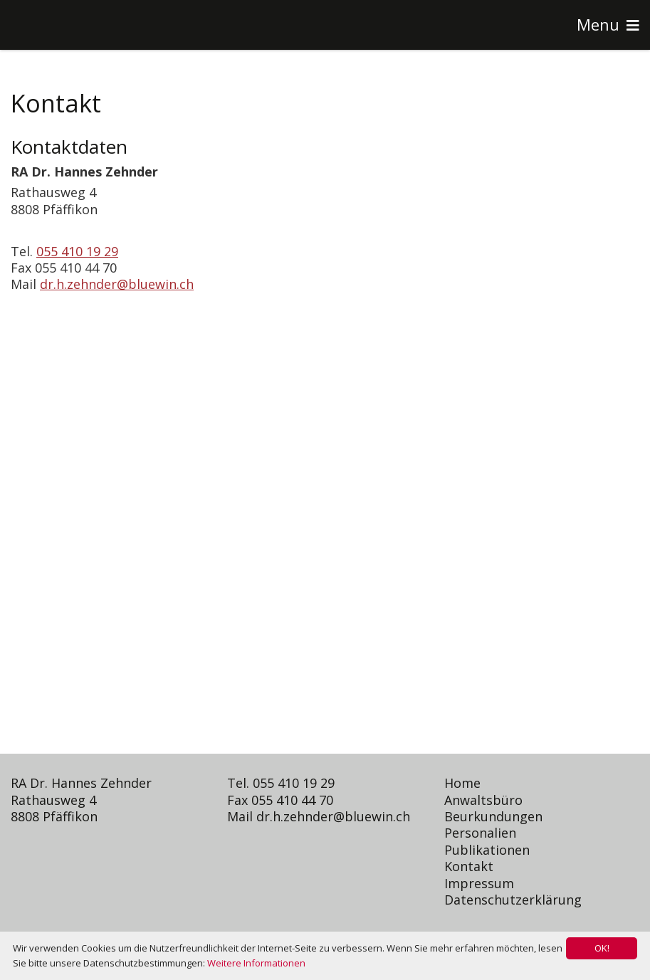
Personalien (480, 832)
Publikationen (487, 849)
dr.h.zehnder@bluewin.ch (117, 284)
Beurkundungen (493, 816)
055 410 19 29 (77, 251)
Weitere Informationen (256, 963)
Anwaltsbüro (483, 799)
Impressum (479, 883)
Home (462, 782)
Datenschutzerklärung (513, 899)
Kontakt (468, 866)
